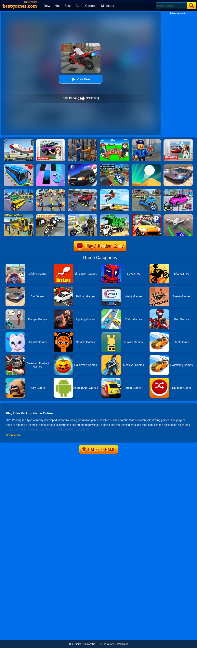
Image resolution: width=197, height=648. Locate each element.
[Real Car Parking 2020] (146, 215)
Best (67, 5)
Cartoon (91, 5)
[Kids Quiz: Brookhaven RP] (50, 140)
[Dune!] (146, 165)
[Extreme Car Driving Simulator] (178, 165)
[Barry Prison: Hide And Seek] (146, 140)
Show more (13, 435)
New (47, 5)
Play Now (80, 79)
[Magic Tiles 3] (50, 165)
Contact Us (89, 644)
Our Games (75, 644)
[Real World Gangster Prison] (82, 140)
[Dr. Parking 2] (82, 190)
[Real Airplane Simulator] (18, 140)
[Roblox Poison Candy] (114, 140)
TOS (99, 644)
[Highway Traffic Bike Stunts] (114, 190)
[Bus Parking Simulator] (18, 165)
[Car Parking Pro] (178, 190)
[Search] (171, 5)
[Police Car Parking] (82, 165)
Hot (57, 5)
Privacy (108, 644)
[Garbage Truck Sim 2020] (114, 215)
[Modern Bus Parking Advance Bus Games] (18, 215)
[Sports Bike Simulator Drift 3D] (146, 190)
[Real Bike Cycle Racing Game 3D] (50, 190)
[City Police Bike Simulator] (50, 215)
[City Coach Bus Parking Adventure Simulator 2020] (18, 190)
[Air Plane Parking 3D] (178, 215)
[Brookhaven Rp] (178, 140)
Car (78, 5)
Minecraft (107, 5)
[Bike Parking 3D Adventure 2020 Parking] (114, 165)
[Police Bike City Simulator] (82, 215)
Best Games (121, 644)
